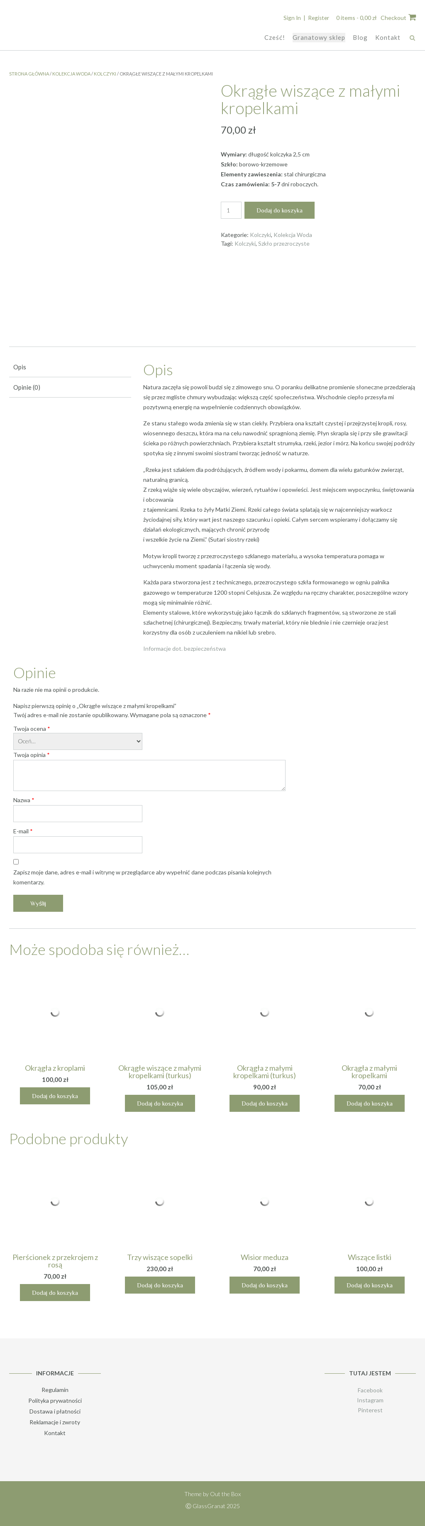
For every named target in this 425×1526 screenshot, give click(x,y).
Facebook (370, 1389)
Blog (360, 37)
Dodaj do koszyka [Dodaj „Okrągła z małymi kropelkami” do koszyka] (370, 1102)
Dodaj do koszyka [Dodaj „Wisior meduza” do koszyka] (265, 1284)
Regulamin (55, 1389)
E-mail (23, 830)
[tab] (70, 367)
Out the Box (225, 1493)
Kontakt (388, 37)
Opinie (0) (26, 387)
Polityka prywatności (55, 1400)
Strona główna (29, 73)
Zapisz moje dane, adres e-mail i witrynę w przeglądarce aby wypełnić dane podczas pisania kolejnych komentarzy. (142, 876)
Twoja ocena (31, 728)
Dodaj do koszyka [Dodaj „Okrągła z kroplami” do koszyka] (55, 1095)
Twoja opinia (31, 754)
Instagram (370, 1399)
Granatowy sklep (319, 37)
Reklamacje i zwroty (54, 1421)
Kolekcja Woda (71, 73)
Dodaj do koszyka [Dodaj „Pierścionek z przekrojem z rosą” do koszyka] (55, 1292)
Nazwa (23, 799)
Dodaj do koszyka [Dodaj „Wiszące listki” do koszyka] (370, 1284)
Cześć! (274, 37)
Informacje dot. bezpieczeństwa (184, 648)
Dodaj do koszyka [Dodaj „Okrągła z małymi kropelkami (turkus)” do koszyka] (265, 1102)
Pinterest (370, 1409)
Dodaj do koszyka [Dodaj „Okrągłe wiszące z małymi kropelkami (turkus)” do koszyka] (160, 1102)
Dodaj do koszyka (279, 209)
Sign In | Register (305, 17)
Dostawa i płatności (55, 1410)
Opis (19, 366)
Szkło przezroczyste (284, 243)
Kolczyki (105, 73)
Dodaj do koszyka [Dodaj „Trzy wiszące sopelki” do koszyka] (160, 1284)
